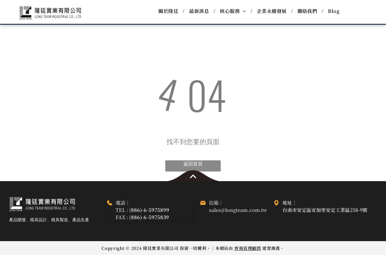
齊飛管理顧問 (247, 248)
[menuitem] (169, 11)
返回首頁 (193, 164)
